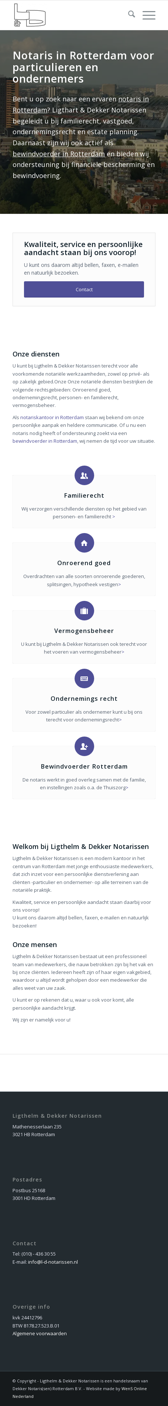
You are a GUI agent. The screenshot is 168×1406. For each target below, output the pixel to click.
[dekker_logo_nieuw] (70, 15)
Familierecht (84, 495)
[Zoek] (128, 15)
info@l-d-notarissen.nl (53, 1262)
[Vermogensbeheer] (84, 610)
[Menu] (145, 15)
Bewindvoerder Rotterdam (84, 766)
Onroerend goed (84, 563)
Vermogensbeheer (84, 631)
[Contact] (84, 289)
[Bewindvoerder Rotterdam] (84, 746)
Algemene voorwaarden (40, 1333)
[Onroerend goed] (84, 543)
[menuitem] (128, 15)
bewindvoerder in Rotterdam (59, 153)
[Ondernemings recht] (84, 678)
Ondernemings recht (84, 699)
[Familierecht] (84, 475)
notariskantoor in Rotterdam (52, 417)
